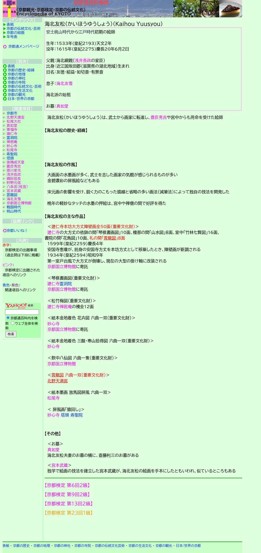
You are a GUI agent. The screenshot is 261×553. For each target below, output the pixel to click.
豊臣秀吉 (159, 117)
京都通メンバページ (24, 46)
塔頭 (65, 415)
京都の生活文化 (20, 90)
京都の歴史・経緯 (21, 70)
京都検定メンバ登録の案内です (143, 528)
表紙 (10, 24)
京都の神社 (16, 78)
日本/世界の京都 (188, 545)
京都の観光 (16, 94)
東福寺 (12, 129)
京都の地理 (16, 74)
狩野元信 (14, 182)
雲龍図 (110, 238)
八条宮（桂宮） (17, 186)
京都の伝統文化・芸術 (24, 28)
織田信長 (14, 178)
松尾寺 (53, 398)
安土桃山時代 (58, 32)
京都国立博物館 (61, 267)
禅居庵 (66, 307)
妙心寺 (53, 324)
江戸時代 (87, 32)
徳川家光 (14, 170)
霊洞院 (66, 284)
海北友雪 (64, 83)
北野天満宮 (57, 381)
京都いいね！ (17, 230)
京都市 (12, 113)
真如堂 (62, 106)
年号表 (12, 37)
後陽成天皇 (15, 162)
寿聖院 (76, 415)
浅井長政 (83, 60)
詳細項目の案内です (143, 145)
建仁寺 (53, 232)
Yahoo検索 (22, 320)
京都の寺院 (16, 82)
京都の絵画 (15, 32)
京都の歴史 (21, 545)
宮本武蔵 (59, 465)
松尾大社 (14, 121)
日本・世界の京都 (21, 98)
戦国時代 (14, 207)
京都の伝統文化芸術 (110, 545)
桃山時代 (14, 211)
